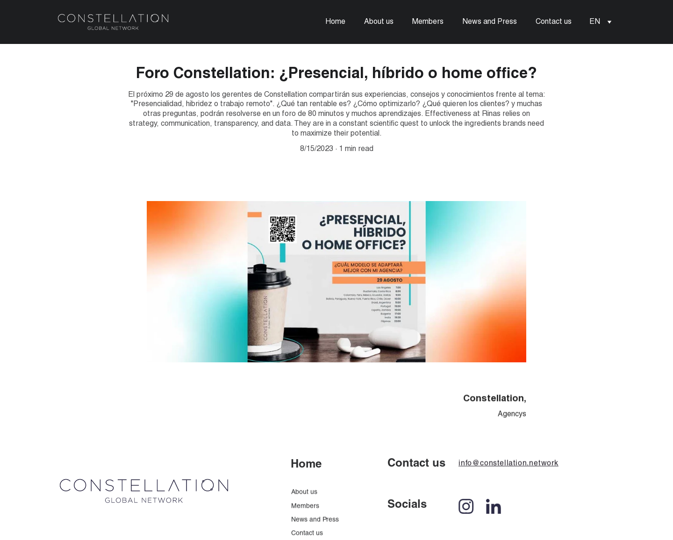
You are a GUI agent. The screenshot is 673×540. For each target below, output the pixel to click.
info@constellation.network (508, 466)
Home (335, 22)
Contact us (554, 22)
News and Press (489, 22)
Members (428, 22)
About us (379, 22)
